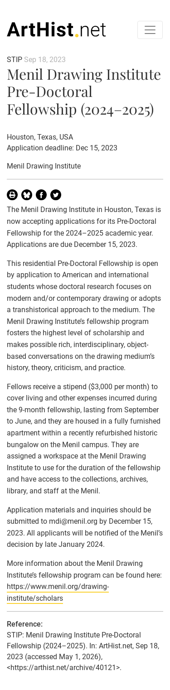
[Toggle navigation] (150, 30)
